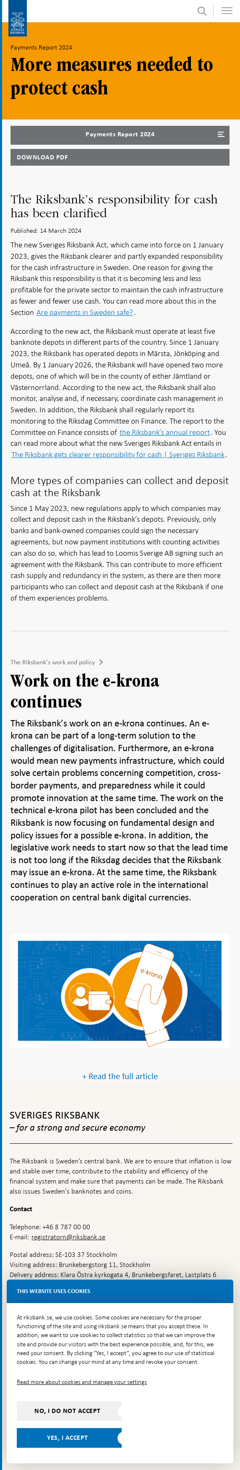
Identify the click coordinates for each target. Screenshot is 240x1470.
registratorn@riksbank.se (68, 1237)
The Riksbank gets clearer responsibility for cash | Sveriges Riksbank (117, 454)
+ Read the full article (120, 1076)
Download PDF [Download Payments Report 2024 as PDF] (42, 157)
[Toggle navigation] (227, 10)
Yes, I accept (67, 1437)
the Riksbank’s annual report (165, 432)
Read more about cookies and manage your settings (82, 1382)
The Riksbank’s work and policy (52, 662)
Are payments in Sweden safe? (85, 312)
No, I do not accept (67, 1411)
